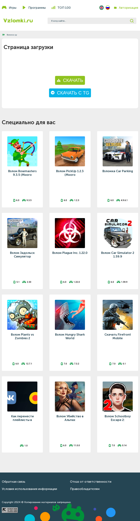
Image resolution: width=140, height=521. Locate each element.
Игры (12, 7)
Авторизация (128, 7)
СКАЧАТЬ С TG (70, 92)
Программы (37, 7)
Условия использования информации (29, 489)
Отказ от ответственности (90, 481)
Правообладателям (85, 489)
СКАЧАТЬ (70, 80)
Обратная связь (13, 481)
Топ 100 (64, 7)
